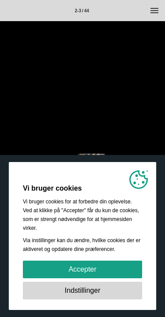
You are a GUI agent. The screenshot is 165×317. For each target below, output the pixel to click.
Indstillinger (82, 290)
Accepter (82, 269)
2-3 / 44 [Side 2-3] (82, 10)
